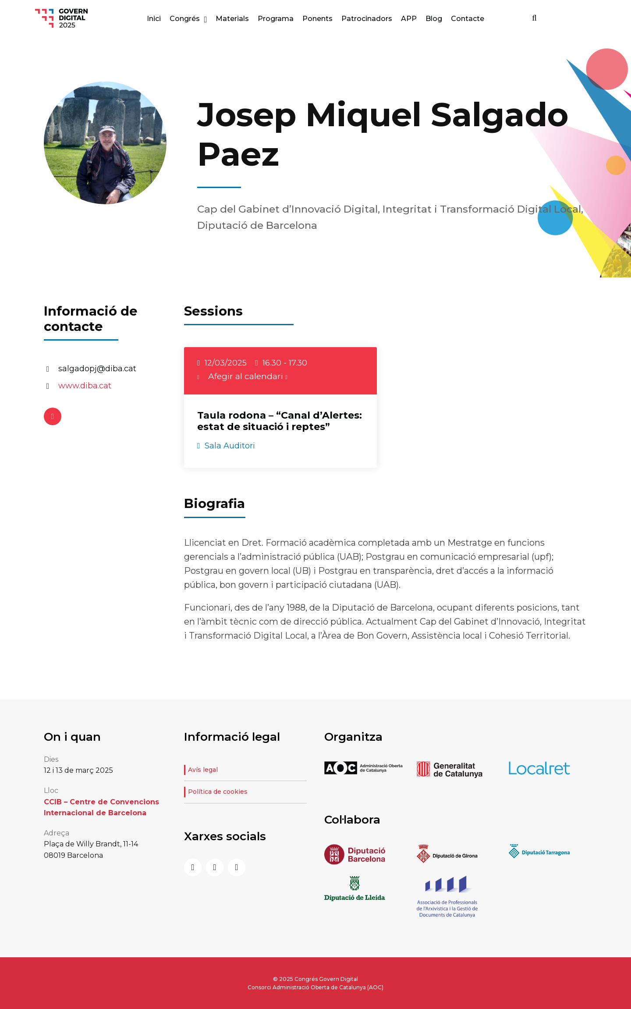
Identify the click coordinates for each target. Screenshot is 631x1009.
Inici (154, 18)
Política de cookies (218, 792)
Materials (232, 18)
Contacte (467, 18)
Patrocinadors (366, 18)
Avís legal (203, 770)
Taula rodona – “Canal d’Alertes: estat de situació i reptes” (279, 421)
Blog (433, 18)
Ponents (317, 18)
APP (409, 18)
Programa (276, 18)
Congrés (185, 18)
